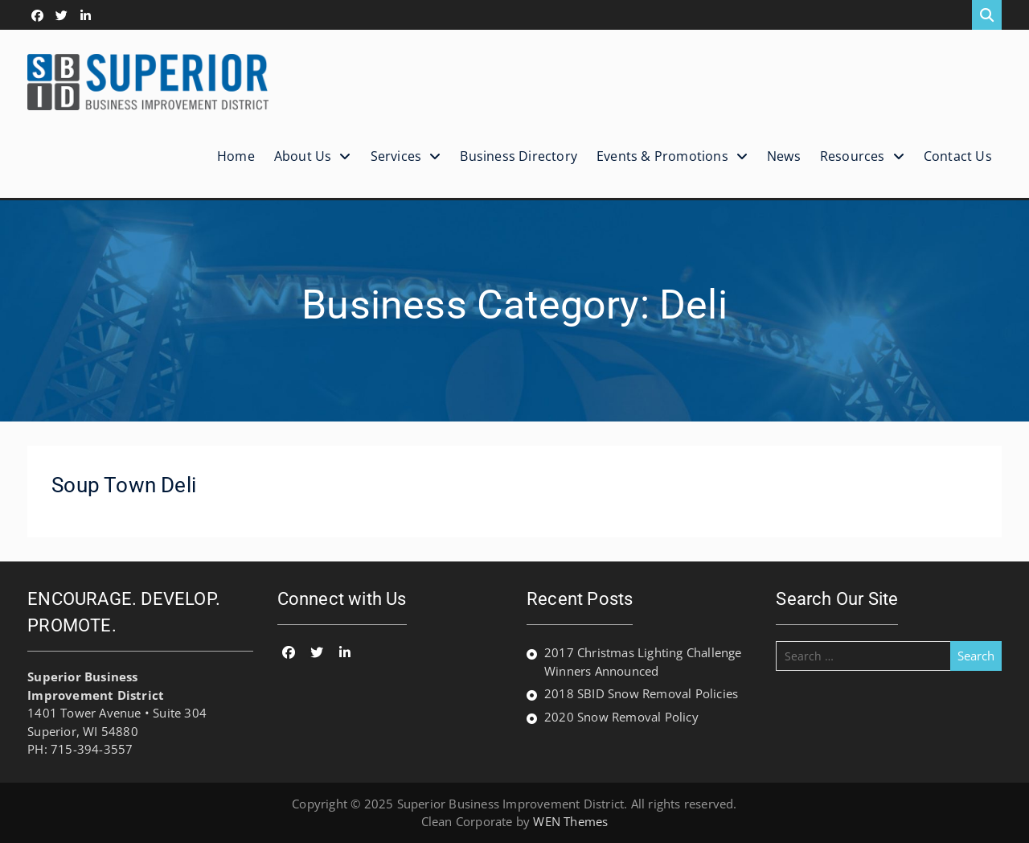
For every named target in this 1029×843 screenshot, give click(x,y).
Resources (852, 156)
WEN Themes (570, 821)
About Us (303, 156)
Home (236, 156)
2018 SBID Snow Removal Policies (641, 693)
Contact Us (958, 156)
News (784, 156)
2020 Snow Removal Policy (621, 717)
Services (396, 156)
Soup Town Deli (123, 485)
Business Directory (518, 156)
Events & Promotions (662, 156)
